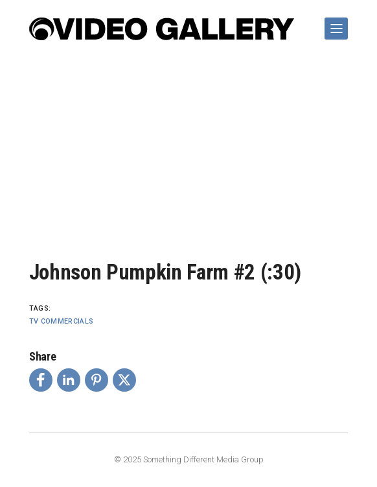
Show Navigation (334, 23)
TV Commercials (61, 321)
